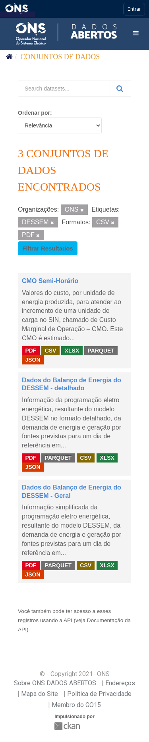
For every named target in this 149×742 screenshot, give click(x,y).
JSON (32, 360)
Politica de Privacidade (99, 694)
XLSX (72, 350)
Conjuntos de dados (60, 57)
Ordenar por (34, 113)
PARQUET (100, 350)
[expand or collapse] (136, 33)
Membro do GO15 (76, 705)
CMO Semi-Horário (50, 281)
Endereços (120, 683)
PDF (30, 350)
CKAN (67, 726)
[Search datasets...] (64, 88)
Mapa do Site (39, 694)
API (68, 620)
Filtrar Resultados (47, 248)
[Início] (9, 57)
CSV (50, 350)
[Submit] (120, 88)
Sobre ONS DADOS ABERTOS (55, 683)
